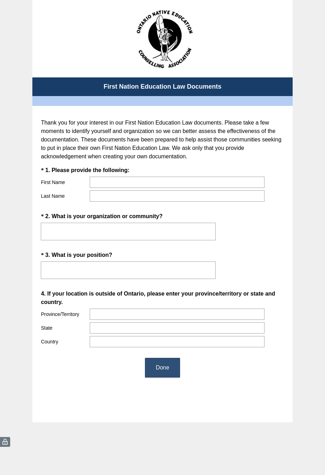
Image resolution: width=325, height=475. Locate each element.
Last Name (53, 196)
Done (162, 367)
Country (49, 341)
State (46, 328)
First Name (53, 182)
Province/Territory (60, 314)
